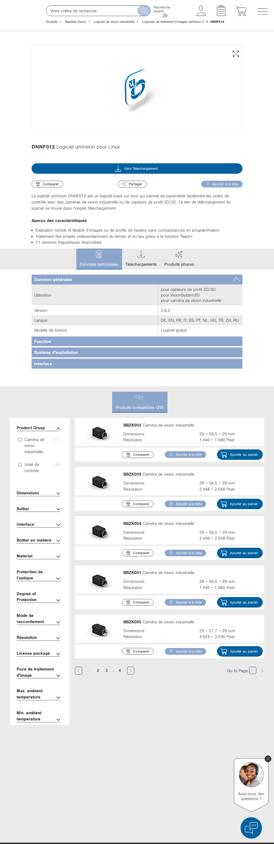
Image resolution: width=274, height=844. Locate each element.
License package (38, 687)
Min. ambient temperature (38, 750)
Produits (52, 21)
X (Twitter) (192, 764)
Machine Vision (75, 21)
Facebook (192, 774)
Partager (132, 218)
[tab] (137, 313)
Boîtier (38, 542)
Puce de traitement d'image (38, 706)
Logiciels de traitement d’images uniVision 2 (173, 21)
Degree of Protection (38, 630)
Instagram (192, 804)
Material (38, 590)
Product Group (38, 461)
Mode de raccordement (38, 652)
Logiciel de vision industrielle (114, 21)
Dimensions (38, 527)
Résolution (38, 671)
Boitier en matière (38, 574)
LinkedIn (191, 754)
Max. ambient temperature (38, 728)
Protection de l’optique (38, 609)
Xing (187, 794)
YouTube (191, 784)
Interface (38, 558)
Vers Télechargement (136, 202)
